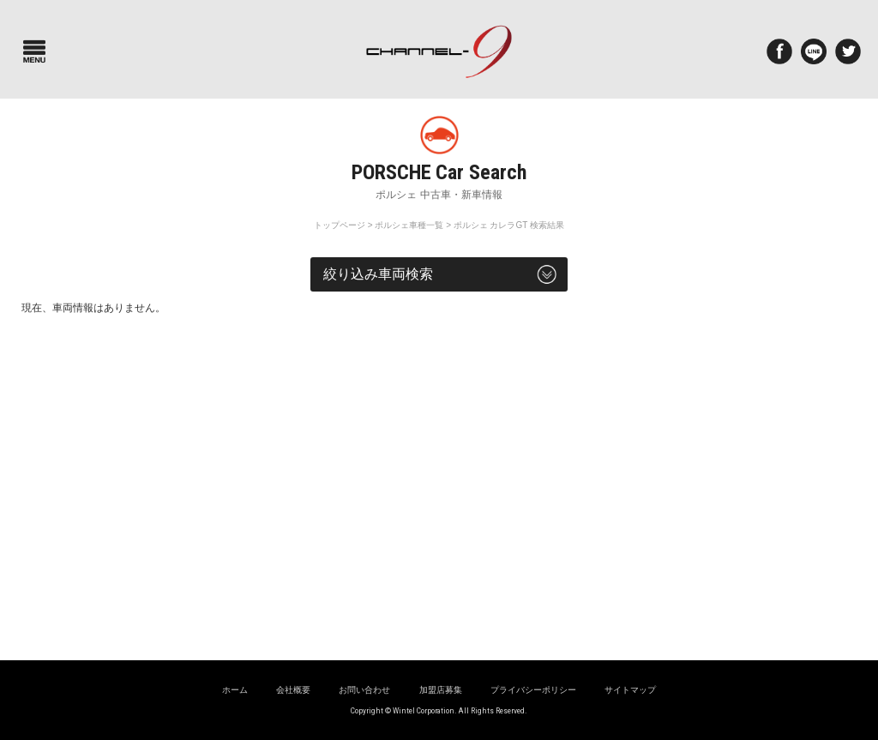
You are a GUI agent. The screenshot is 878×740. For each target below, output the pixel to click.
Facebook (779, 51)
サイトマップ (630, 690)
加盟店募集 (440, 690)
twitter (848, 51)
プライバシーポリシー (533, 690)
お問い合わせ (364, 690)
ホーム (235, 690)
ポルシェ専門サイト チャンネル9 (438, 51)
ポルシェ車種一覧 (409, 225)
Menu (34, 51)
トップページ (339, 225)
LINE (814, 51)
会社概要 (293, 690)
